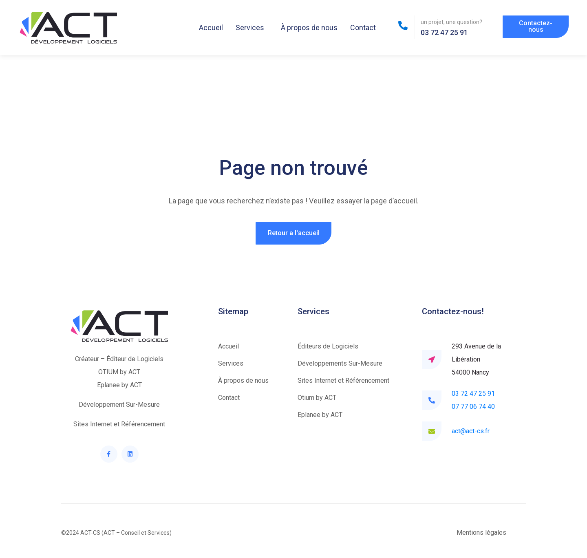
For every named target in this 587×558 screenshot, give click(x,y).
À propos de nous (309, 27)
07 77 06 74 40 (473, 406)
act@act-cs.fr (471, 431)
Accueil (211, 27)
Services (250, 27)
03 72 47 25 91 (473, 393)
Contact (363, 27)
